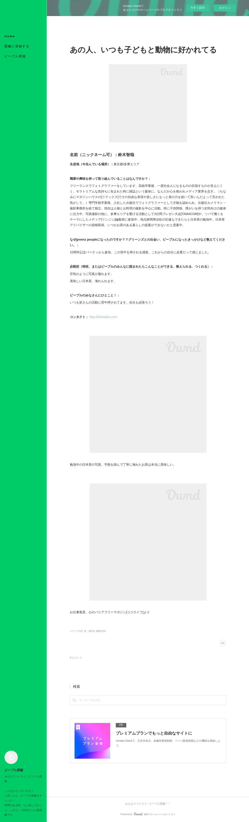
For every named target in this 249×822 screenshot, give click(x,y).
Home (9, 36)
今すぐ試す (198, 7)
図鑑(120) (101, 631)
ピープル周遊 (15, 56)
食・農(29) (89, 631)
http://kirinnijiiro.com (103, 317)
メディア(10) (76, 631)
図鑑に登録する (16, 46)
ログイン (224, 8)
